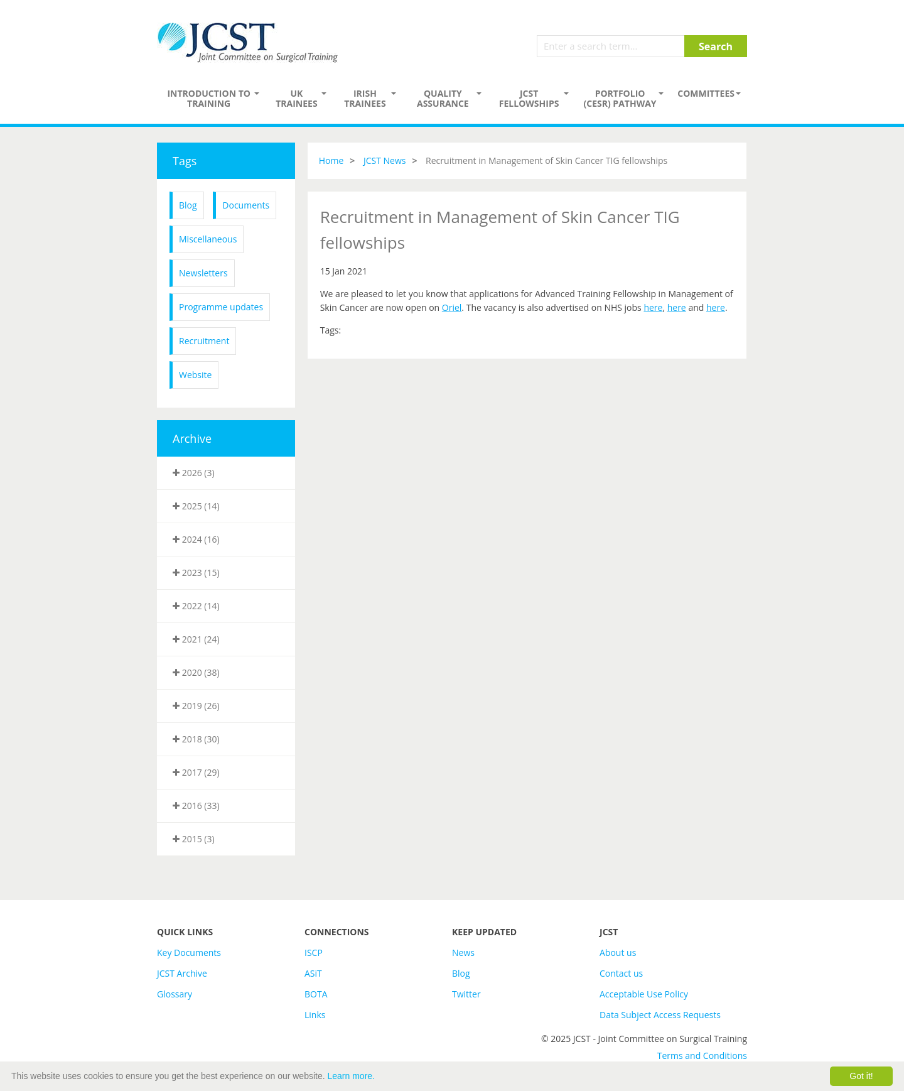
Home (331, 160)
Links (314, 1015)
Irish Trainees (364, 98)
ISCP (313, 952)
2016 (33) (196, 805)
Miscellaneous (208, 239)
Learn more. (351, 1076)
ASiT (313, 973)
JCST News (384, 160)
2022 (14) (196, 606)
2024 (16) (196, 539)
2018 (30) (196, 739)
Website (195, 375)
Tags (184, 160)
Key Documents (189, 952)
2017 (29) (196, 772)
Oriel (452, 307)
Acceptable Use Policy (644, 994)
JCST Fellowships (529, 98)
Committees (705, 93)
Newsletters (203, 273)
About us (618, 952)
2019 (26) (196, 706)
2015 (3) (194, 839)
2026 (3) (194, 473)
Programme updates (221, 307)
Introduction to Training (208, 98)
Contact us (621, 973)
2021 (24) (196, 639)
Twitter (466, 994)
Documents (245, 205)
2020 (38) (196, 672)
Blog (188, 205)
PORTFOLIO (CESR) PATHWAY (620, 98)
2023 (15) (196, 572)
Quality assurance (443, 98)
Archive (192, 438)
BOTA (316, 994)
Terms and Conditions (702, 1055)
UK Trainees (296, 98)
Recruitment (204, 341)
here (652, 307)
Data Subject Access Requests (660, 1015)
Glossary (174, 994)
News (463, 952)
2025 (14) (196, 506)
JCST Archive (182, 973)
